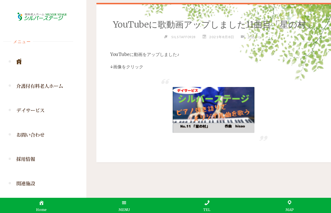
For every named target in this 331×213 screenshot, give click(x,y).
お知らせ (255, 37)
